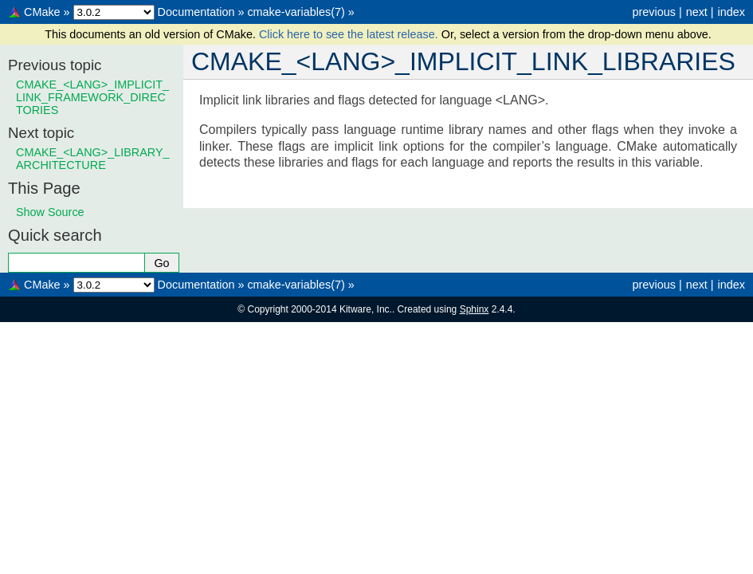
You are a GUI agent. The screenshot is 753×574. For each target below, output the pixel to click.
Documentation (196, 12)
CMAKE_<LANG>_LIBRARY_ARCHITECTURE (93, 158)
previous (653, 12)
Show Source (50, 212)
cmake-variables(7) (295, 12)
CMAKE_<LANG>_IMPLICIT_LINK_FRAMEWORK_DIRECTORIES (92, 97)
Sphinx (474, 309)
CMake (42, 12)
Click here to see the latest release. (350, 34)
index (731, 12)
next (697, 12)
